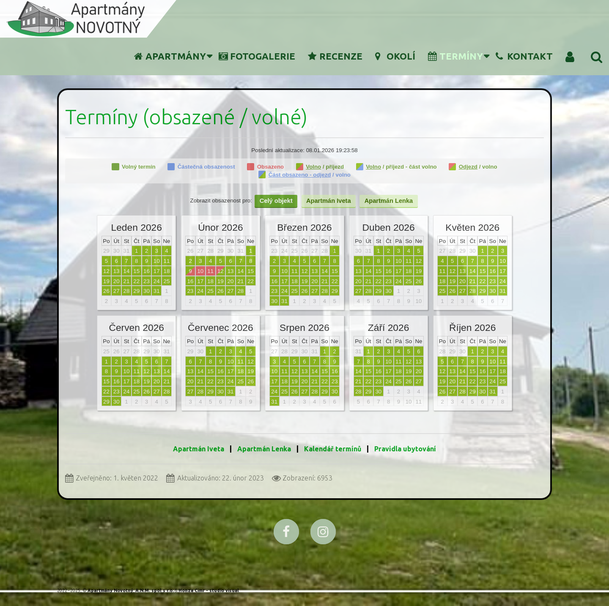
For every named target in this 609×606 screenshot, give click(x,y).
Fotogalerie (257, 56)
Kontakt (524, 56)
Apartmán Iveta (198, 449)
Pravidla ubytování (405, 449)
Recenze (335, 56)
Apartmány (170, 56)
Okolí (395, 56)
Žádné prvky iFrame (304, 284)
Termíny (455, 56)
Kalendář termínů (333, 449)
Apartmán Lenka (264, 449)
